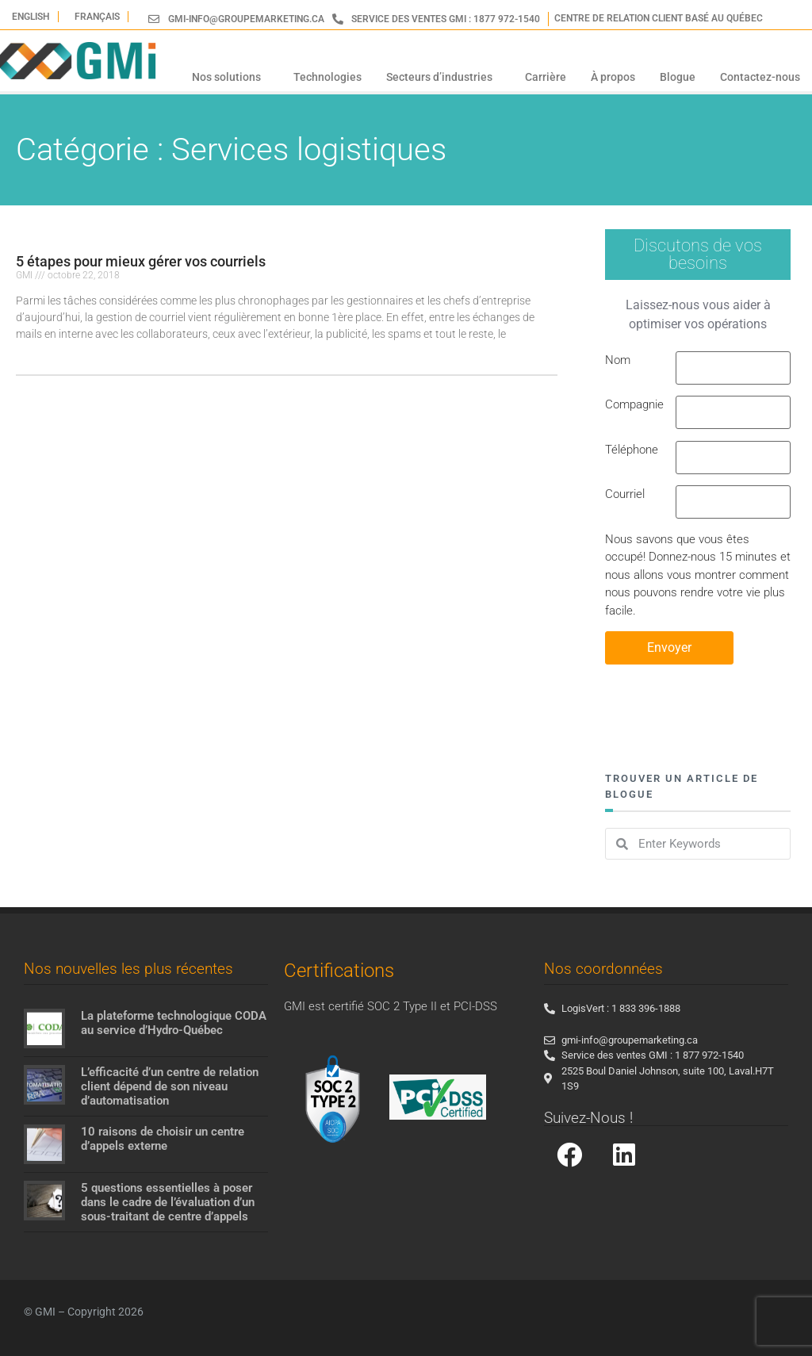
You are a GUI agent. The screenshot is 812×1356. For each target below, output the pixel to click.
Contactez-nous (760, 77)
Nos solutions (230, 77)
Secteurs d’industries (443, 77)
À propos (613, 77)
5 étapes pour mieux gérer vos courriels (141, 261)
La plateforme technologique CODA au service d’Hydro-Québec (173, 1023)
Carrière (545, 77)
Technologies (327, 77)
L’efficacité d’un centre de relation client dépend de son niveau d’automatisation (170, 1086)
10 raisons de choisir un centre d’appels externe (162, 1138)
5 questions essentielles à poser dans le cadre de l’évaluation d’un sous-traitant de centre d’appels (168, 1202)
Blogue (677, 77)
